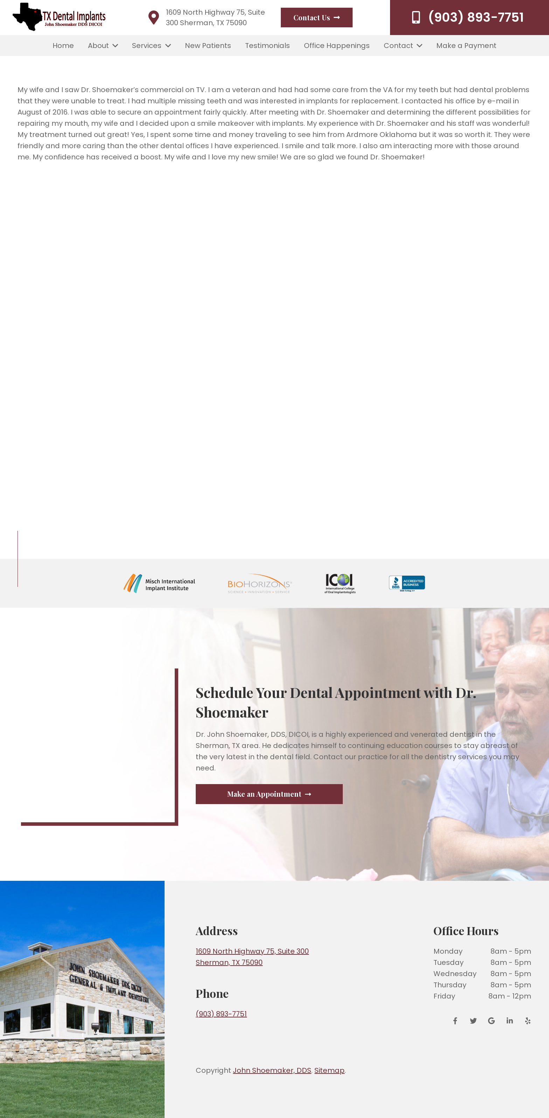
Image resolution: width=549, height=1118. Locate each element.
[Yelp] (525, 1021)
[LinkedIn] (509, 1021)
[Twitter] (473, 1021)
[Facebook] (458, 1021)
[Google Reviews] (491, 1021)
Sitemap (329, 1070)
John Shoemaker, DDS (272, 1070)
